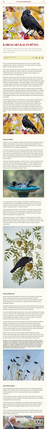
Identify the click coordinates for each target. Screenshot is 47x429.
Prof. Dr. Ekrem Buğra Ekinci (23, 1)
